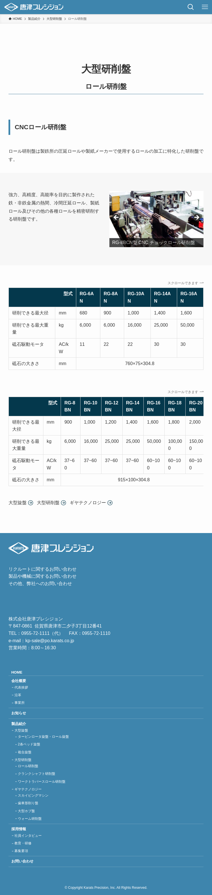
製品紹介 (18, 724)
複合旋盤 (24, 752)
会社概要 (18, 681)
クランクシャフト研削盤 (36, 774)
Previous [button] (116, 217)
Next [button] (196, 217)
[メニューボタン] (205, 7)
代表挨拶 (21, 687)
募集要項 (21, 851)
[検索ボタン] (191, 7)
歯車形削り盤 (28, 803)
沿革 (17, 695)
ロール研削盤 (28, 766)
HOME (16, 672)
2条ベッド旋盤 (29, 744)
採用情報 (18, 829)
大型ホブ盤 (26, 811)
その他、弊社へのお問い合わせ (40, 583)
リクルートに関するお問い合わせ (43, 569)
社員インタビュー (28, 836)
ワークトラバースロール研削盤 (41, 782)
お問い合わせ (22, 861)
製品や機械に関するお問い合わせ (43, 576)
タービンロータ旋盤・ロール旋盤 (43, 737)
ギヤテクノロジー (28, 789)
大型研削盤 (22, 760)
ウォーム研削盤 (30, 819)
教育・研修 (22, 843)
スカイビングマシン (33, 795)
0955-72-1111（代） (42, 633)
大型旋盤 (21, 730)
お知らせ (18, 713)
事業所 (19, 703)
